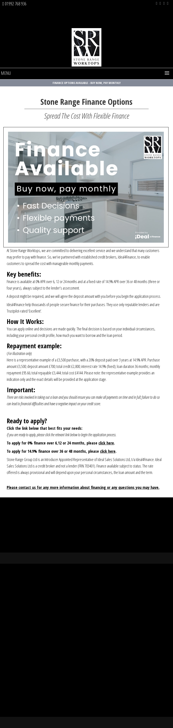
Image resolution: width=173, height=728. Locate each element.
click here (106, 443)
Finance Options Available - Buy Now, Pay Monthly (87, 83)
